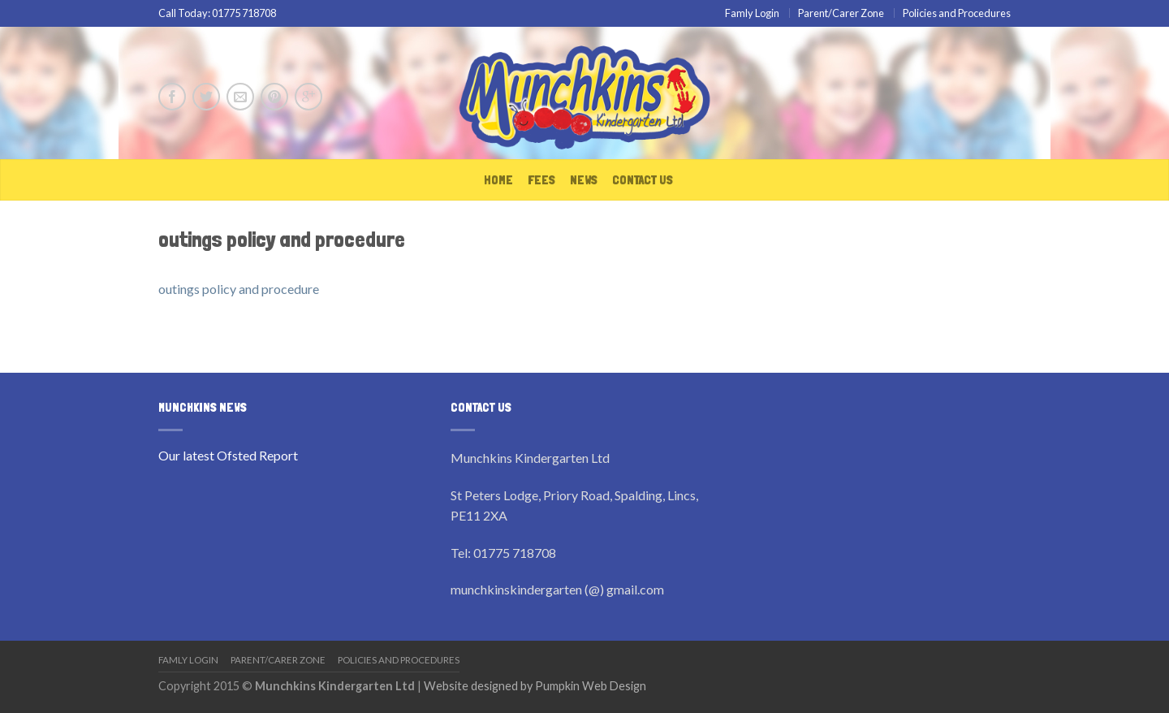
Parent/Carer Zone (841, 12)
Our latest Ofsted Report (228, 455)
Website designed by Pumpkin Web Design (535, 686)
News (583, 180)
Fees (541, 180)
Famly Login (752, 12)
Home (498, 180)
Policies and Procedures (957, 12)
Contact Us (642, 180)
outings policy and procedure (238, 288)
